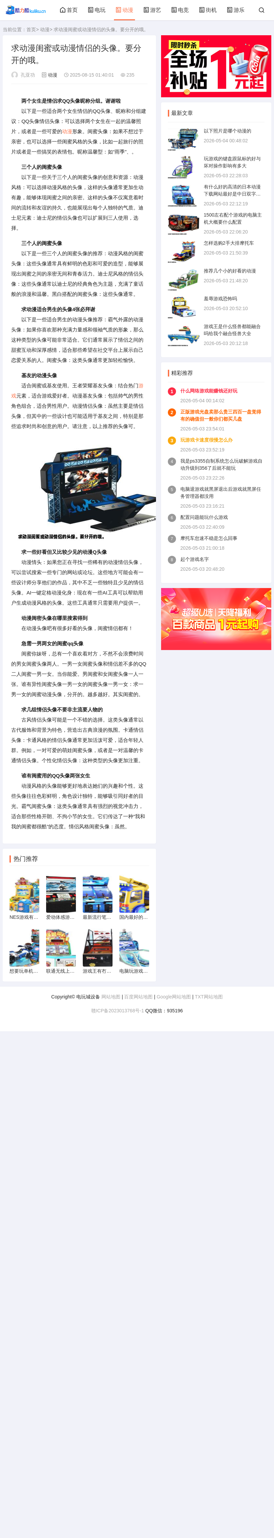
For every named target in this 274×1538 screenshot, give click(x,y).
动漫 (124, 10)
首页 (69, 10)
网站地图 (110, 996)
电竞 (180, 10)
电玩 (96, 10)
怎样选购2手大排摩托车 (229, 243)
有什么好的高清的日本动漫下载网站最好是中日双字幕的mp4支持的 (232, 194)
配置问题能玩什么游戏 (204, 517)
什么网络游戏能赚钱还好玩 (208, 390)
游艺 (152, 10)
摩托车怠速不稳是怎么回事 (208, 538)
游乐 (235, 10)
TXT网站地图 (208, 996)
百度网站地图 (138, 996)
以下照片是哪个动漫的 (227, 131)
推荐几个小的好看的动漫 (230, 271)
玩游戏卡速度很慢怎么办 (206, 440)
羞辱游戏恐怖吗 (220, 298)
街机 (208, 10)
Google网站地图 (174, 996)
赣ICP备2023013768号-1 (117, 1010)
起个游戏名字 (194, 559)
